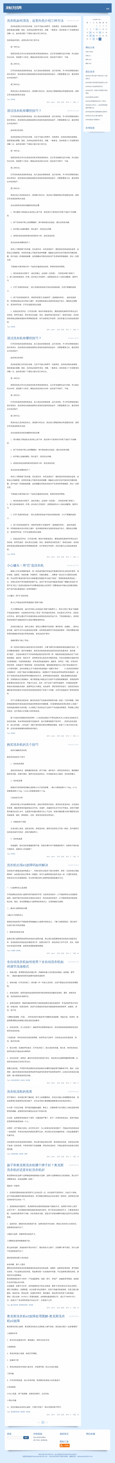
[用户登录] (36, 1440)
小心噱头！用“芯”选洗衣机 (25, 565)
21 (93, 36)
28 (93, 39)
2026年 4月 (97, 19)
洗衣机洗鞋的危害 (19, 1091)
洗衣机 (13, 99)
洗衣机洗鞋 (14, 1154)
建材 (88, 63)
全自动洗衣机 (15, 1080)
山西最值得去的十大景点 (96, 101)
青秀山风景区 (92, 97)
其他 (88, 55)
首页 (107, 9)
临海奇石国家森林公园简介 (96, 112)
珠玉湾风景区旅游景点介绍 (96, 82)
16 (100, 32)
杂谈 (89, 52)
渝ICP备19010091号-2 (46, 1454)
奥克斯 (22, 1412)
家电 (88, 59)
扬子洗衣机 (14, 1305)
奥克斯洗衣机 (23, 1305)
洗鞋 (25, 1154)
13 (90, 32)
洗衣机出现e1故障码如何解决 (27, 865)
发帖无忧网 (13, 8)
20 (90, 36)
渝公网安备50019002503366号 (66, 1454)
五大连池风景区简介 (94, 86)
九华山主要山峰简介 (94, 116)
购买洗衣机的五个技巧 (22, 744)
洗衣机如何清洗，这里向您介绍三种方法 (35, 20)
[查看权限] (44, 1440)
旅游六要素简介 (93, 119)
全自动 (22, 1080)
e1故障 (13, 950)
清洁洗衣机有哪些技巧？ (24, 110)
